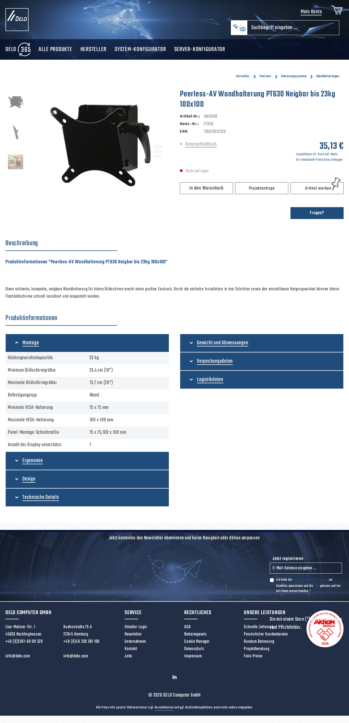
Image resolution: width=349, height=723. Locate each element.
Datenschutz (194, 650)
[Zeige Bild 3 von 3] (157, 158)
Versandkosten (164, 709)
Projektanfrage (262, 190)
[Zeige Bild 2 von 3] (157, 153)
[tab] (61, 245)
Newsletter (133, 636)
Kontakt (131, 650)
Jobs (128, 657)
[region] (87, 149)
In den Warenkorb (206, 190)
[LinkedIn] (174, 680)
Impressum (193, 657)
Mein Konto (310, 13)
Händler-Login (136, 628)
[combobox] (293, 29)
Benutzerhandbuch (201, 146)
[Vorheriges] (15, 91)
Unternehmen (135, 643)
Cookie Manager (197, 643)
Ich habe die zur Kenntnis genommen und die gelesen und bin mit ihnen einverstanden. (308, 587)
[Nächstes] (15, 177)
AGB (316, 587)
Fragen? (317, 214)
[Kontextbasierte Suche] (239, 29)
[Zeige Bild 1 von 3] (157, 148)
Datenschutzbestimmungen (310, 581)
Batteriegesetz (195, 636)
